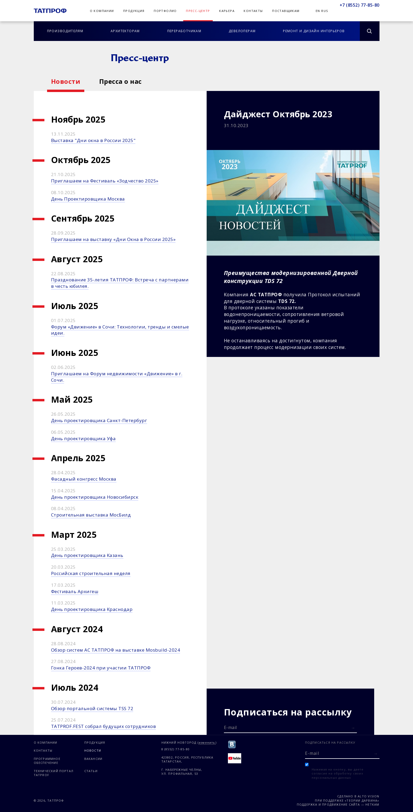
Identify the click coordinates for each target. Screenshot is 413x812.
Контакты (253, 11)
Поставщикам (285, 11)
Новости (66, 81)
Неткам (372, 804)
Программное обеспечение (47, 761)
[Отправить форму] (353, 728)
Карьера (227, 11)
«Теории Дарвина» (362, 800)
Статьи (91, 771)
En (318, 11)
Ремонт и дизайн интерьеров (314, 31)
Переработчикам (184, 31)
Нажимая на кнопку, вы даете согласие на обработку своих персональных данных (338, 773)
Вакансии (93, 759)
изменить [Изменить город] (207, 742)
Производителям (65, 31)
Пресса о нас (120, 81)
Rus (324, 11)
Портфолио (165, 11)
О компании (102, 11)
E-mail (230, 727)
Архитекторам (125, 31)
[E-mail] (290, 727)
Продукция (134, 11)
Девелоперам (242, 31)
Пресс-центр (198, 11)
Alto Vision (368, 796)
